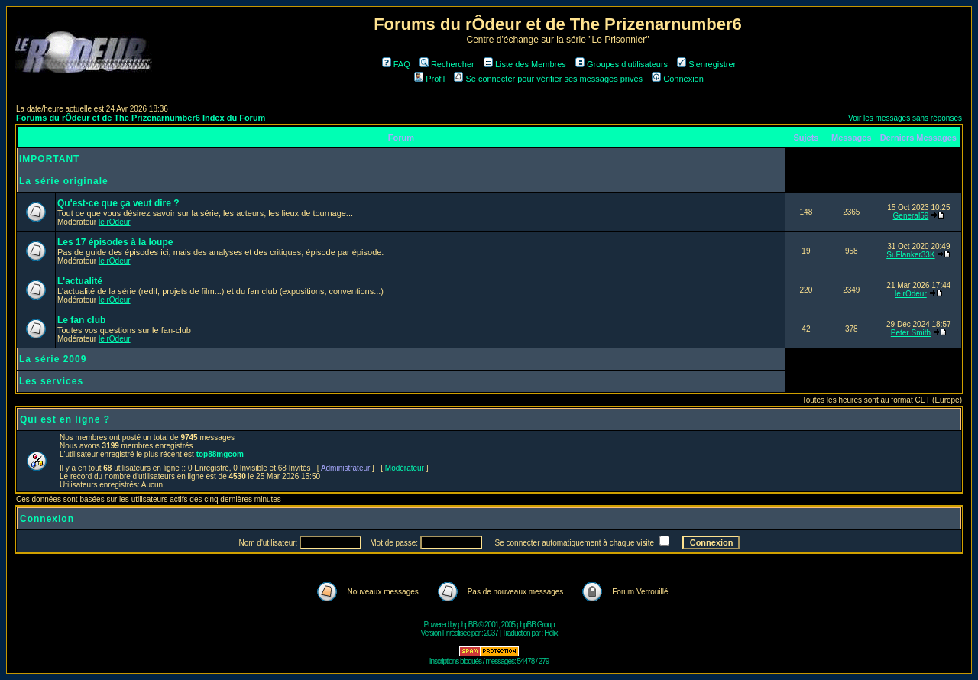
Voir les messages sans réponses (905, 118)
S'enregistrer (706, 64)
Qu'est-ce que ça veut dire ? (118, 203)
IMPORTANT (49, 159)
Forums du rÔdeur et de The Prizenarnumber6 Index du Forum (140, 117)
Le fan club (81, 320)
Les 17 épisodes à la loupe (115, 242)
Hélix (550, 633)
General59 (911, 216)
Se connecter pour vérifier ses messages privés (548, 78)
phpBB (467, 624)
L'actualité (79, 281)
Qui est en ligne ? (65, 419)
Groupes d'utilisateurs (621, 64)
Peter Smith (911, 333)
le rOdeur (115, 222)
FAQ (396, 64)
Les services (51, 381)
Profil (429, 78)
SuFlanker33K (910, 255)
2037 (491, 633)
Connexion (678, 78)
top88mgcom (220, 454)
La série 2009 (52, 359)
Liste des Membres (525, 64)
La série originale (63, 181)
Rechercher (446, 64)
